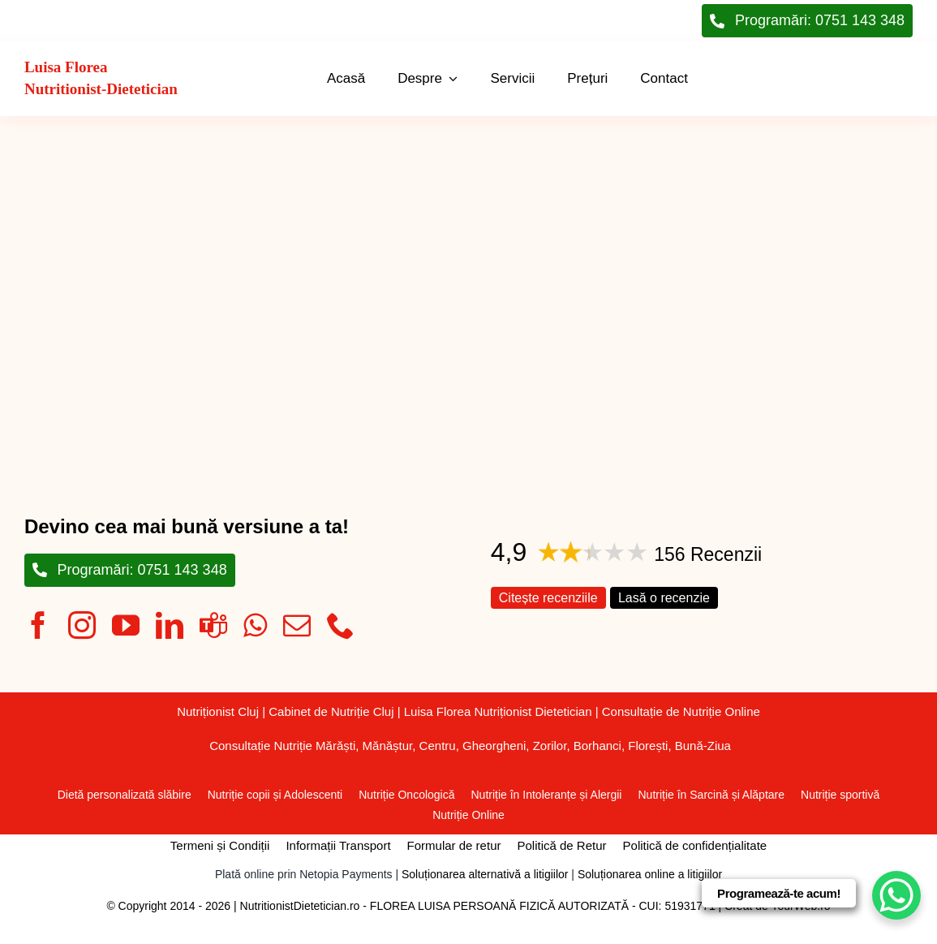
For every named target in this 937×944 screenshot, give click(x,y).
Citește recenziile (548, 598)
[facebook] (38, 625)
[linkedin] (169, 625)
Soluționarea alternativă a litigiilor (485, 874)
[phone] (341, 625)
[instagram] (82, 625)
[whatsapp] (255, 625)
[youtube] (126, 625)
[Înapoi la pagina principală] (118, 78)
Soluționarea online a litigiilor (650, 874)
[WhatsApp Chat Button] (896, 895)
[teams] (213, 625)
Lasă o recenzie (664, 598)
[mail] (297, 625)
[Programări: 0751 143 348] (129, 570)
